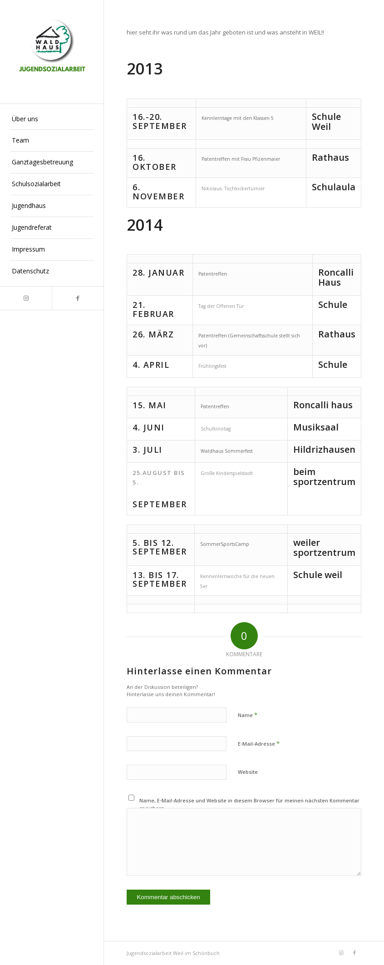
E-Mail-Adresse (259, 743)
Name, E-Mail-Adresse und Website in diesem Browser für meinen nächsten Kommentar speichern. (249, 804)
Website (248, 771)
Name (247, 715)
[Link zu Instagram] (26, 298)
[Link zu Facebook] (77, 298)
